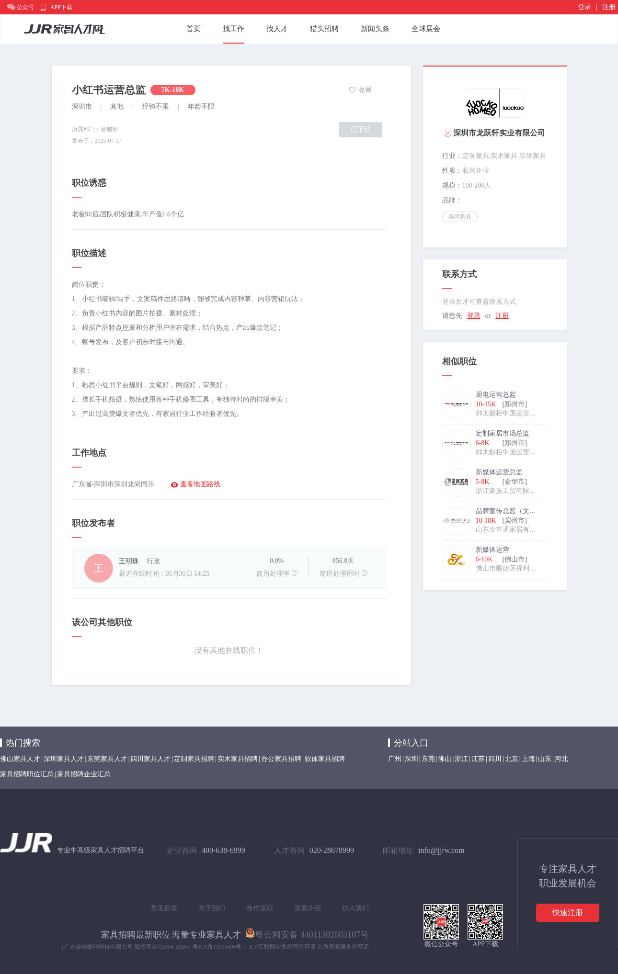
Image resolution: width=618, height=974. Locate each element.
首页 (193, 29)
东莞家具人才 (107, 758)
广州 (394, 758)
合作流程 (259, 908)
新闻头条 (375, 29)
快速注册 (567, 912)
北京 (511, 758)
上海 (528, 758)
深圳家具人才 (64, 758)
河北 (561, 758)
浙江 (461, 758)
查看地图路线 (200, 484)
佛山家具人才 (20, 758)
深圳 (411, 758)
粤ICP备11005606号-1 (219, 946)
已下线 (361, 129)
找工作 (233, 29)
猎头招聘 (324, 29)
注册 (609, 7)
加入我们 (355, 908)
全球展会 (426, 29)
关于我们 (211, 908)
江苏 (478, 758)
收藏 (365, 89)
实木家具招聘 (237, 758)
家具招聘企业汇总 (84, 774)
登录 (584, 7)
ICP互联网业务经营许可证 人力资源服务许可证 (309, 946)
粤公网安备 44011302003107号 (307, 933)
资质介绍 (307, 908)
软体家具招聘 (325, 758)
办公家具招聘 (281, 758)
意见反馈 (163, 908)
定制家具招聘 (194, 758)
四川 (495, 758)
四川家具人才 (150, 758)
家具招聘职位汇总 (27, 774)
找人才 (277, 29)
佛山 (444, 758)
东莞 (428, 758)
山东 (544, 758)
